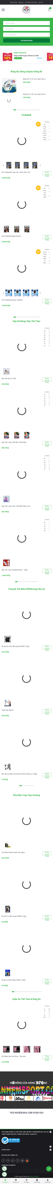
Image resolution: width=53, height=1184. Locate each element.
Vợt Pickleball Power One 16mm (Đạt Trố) (16, 172)
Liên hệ (40, 2)
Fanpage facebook (8, 1165)
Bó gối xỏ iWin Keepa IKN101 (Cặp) (13, 980)
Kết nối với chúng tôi (10, 1155)
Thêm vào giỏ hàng (47, 173)
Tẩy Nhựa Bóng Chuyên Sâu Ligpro (13, 852)
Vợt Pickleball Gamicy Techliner (12, 300)
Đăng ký (21, 2)
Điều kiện (39, 58)
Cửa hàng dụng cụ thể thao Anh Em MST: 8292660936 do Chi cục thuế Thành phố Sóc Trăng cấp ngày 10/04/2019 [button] (26, 1133)
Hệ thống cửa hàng (31, 2)
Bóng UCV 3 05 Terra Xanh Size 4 (34, 94)
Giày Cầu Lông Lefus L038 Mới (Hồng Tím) (16, 506)
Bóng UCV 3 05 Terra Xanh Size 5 (34, 79)
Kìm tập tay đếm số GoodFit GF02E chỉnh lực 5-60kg (19, 774)
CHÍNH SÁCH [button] (26, 1150)
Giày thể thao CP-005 (9, 379)
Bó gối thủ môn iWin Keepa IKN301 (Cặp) (15, 646)
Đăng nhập (13, 2)
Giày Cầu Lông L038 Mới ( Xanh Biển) (14, 442)
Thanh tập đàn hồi (7, 710)
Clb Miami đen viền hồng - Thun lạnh (14, 1056)
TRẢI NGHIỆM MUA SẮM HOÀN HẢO (26, 1112)
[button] (26, 1145)
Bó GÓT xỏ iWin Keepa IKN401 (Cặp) (14, 916)
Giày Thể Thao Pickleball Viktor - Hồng (14, 570)
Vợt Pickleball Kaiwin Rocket (11, 236)
